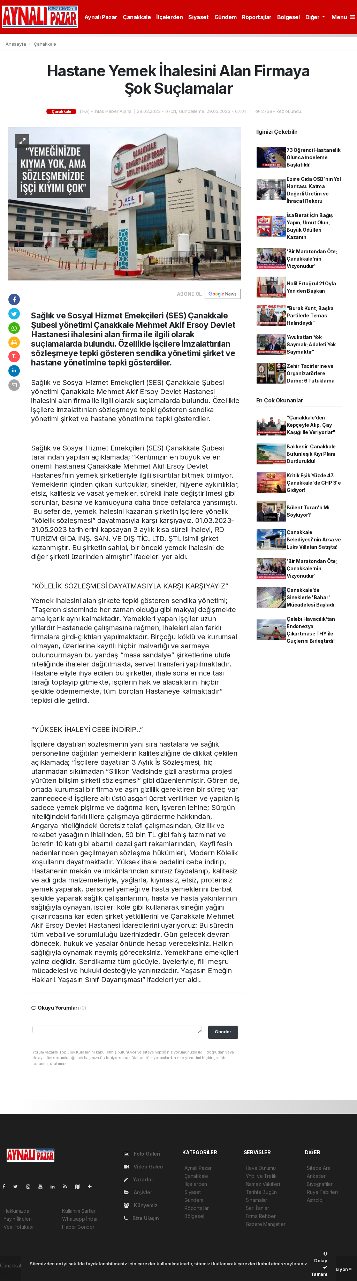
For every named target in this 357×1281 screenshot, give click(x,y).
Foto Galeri (142, 1154)
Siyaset (198, 17)
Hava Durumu (261, 1168)
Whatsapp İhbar (80, 1219)
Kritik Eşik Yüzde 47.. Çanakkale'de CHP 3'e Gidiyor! (314, 482)
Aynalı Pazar (100, 17)
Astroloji (315, 1200)
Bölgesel (288, 17)
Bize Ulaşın (141, 1218)
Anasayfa (16, 44)
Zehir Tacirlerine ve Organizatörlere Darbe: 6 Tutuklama (311, 373)
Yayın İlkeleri (17, 1219)
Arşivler (138, 1192)
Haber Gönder (78, 1227)
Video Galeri (143, 1167)
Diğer (313, 17)
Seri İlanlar (257, 1208)
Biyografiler (320, 1184)
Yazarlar (138, 1179)
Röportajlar (257, 17)
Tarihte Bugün (261, 1192)
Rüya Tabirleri (322, 1192)
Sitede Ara (318, 1168)
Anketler (316, 1176)
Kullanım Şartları (79, 1211)
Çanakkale (137, 17)
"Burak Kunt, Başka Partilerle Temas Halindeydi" (310, 315)
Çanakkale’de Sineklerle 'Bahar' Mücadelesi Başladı (310, 597)
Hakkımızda (16, 1211)
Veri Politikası (18, 1227)
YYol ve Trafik (261, 1176)
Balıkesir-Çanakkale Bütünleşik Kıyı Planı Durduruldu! (311, 453)
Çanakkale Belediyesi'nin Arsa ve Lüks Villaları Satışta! (314, 539)
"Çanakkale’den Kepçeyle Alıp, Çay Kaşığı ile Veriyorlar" (311, 425)
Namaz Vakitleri (263, 1184)
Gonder (223, 1031)
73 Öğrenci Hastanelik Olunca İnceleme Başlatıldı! (314, 157)
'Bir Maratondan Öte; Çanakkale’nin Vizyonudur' (312, 258)
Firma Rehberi (261, 1216)
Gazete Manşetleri (266, 1224)
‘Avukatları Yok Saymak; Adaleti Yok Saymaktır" (311, 344)
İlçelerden (169, 17)
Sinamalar (256, 1200)
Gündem (225, 17)
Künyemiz (140, 1205)
